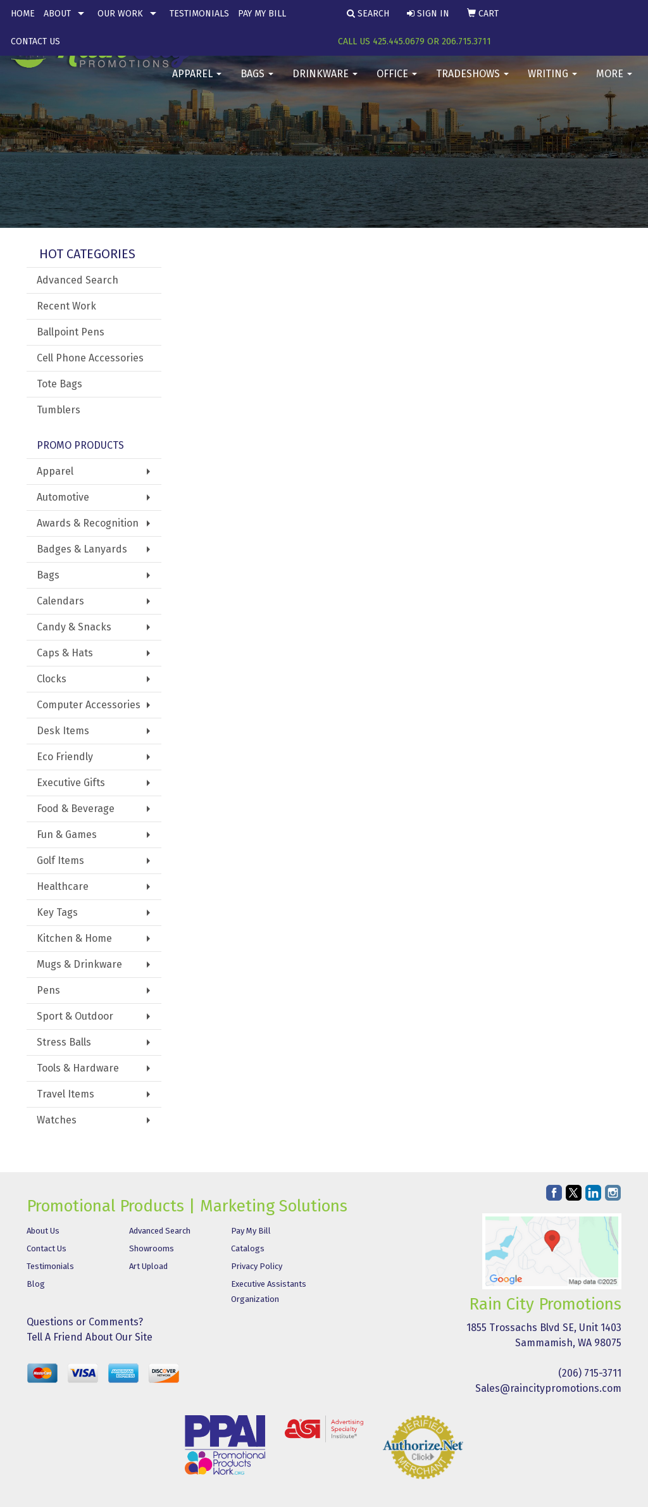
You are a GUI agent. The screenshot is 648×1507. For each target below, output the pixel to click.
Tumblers (58, 410)
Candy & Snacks (74, 627)
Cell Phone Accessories (90, 358)
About (57, 13)
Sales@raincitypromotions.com (548, 1388)
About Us (43, 1230)
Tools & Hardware (78, 1068)
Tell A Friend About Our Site (90, 1337)
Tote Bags (59, 384)
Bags (256, 82)
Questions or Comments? (85, 1322)
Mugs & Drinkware (79, 964)
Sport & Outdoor (75, 1016)
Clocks (51, 679)
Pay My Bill (262, 13)
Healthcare (63, 886)
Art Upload (148, 1266)
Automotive (63, 497)
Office (397, 82)
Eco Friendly (65, 757)
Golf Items (60, 860)
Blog (36, 1284)
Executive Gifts (71, 783)
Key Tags (57, 912)
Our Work (120, 13)
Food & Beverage (76, 809)
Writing (552, 82)
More (614, 82)
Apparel (196, 82)
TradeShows (472, 82)
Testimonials (199, 13)
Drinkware (325, 82)
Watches (57, 1120)
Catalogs (248, 1248)
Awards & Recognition (88, 523)
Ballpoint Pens (70, 332)
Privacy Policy (256, 1266)
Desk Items (63, 731)
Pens (48, 990)
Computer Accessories (88, 705)
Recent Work (66, 306)
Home (23, 13)
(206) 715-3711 (589, 1373)
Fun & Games (67, 835)
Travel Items (65, 1094)
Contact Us (35, 41)
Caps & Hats (65, 653)
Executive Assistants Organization (268, 1291)
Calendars (60, 601)
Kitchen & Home (74, 938)
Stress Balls (64, 1042)
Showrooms (151, 1248)
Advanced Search (77, 280)
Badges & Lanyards (82, 549)
